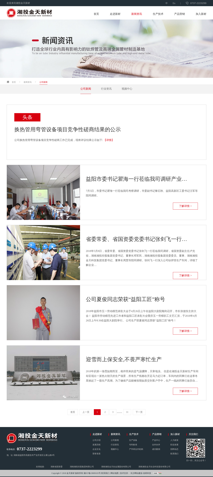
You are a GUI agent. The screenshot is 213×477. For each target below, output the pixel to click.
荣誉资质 (97, 454)
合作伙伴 (156, 445)
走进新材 (115, 13)
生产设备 (133, 440)
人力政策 (174, 440)
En (174, 3)
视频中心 (127, 88)
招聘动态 (174, 449)
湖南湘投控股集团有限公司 (82, 467)
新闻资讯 (136, 13)
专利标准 (133, 445)
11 (127, 412)
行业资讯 (106, 88)
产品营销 (179, 13)
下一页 (139, 412)
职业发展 (174, 445)
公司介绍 (97, 440)
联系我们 (174, 454)
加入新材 (201, 13)
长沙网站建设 (136, 473)
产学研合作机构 (136, 449)
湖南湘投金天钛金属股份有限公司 (116, 467)
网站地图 (114, 473)
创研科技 (147, 473)
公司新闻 (43, 82)
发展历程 (97, 445)
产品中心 (156, 440)
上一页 (85, 412)
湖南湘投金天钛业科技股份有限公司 (154, 467)
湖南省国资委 (57, 467)
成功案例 (156, 449)
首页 (96, 13)
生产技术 (158, 13)
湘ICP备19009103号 (92, 473)
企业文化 (97, 449)
